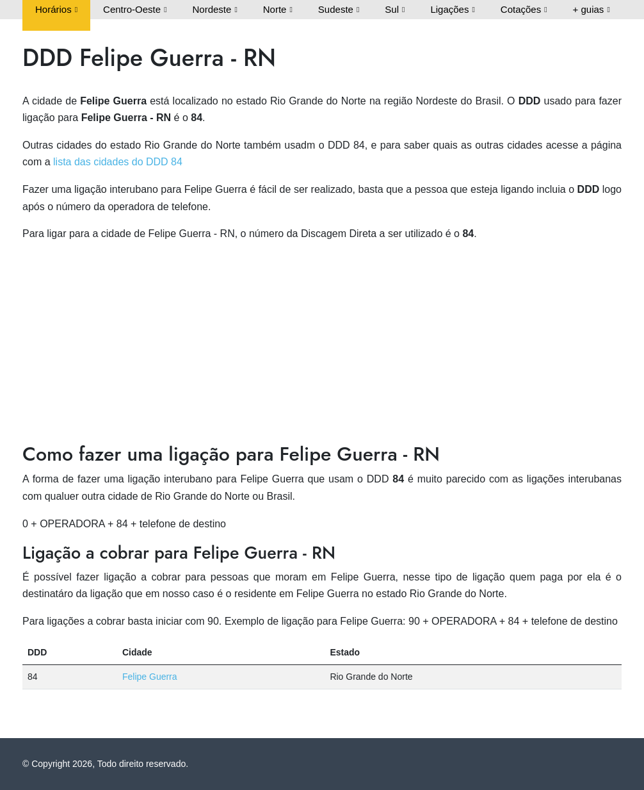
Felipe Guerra (149, 676)
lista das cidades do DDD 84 (117, 161)
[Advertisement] (322, 342)
